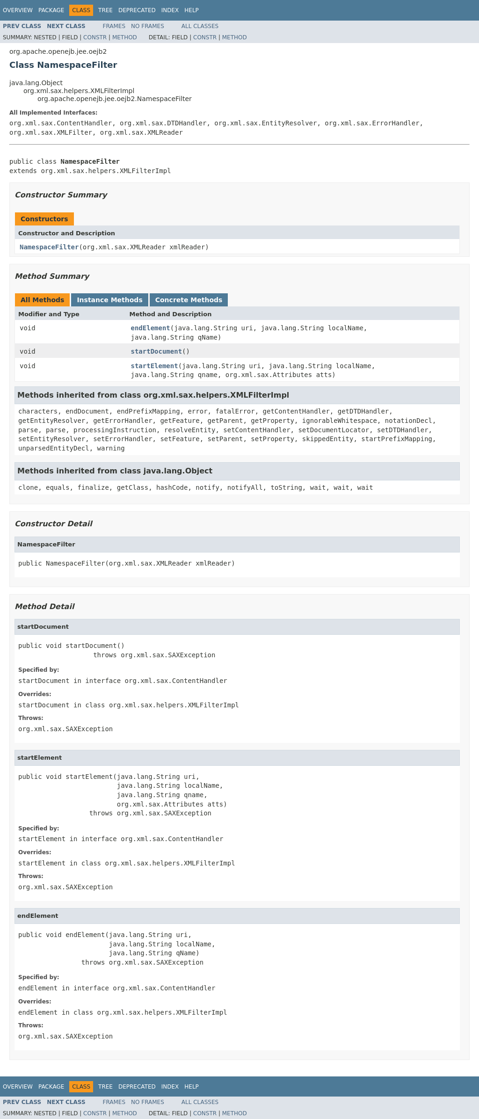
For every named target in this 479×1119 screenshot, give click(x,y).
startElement (154, 366)
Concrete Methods (189, 300)
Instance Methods (109, 300)
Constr (95, 37)
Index (170, 10)
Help (191, 10)
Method (124, 37)
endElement (150, 328)
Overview (18, 10)
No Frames (147, 26)
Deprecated (137, 10)
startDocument (156, 351)
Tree (105, 10)
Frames (114, 26)
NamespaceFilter (49, 247)
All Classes (199, 26)
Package (51, 10)
